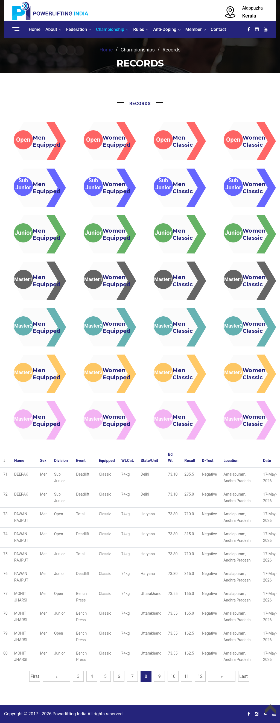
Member (193, 29)
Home (34, 29)
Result (189, 460)
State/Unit (149, 460)
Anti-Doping (164, 29)
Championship (110, 29)
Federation (76, 29)
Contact (218, 29)
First (35, 676)
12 (200, 676)
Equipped (107, 460)
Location (230, 460)
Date (267, 460)
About (51, 29)
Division (61, 460)
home (106, 50)
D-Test (207, 460)
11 (186, 676)
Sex (43, 460)
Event (81, 460)
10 (173, 676)
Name (19, 460)
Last (243, 676)
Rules (138, 29)
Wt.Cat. (127, 460)
